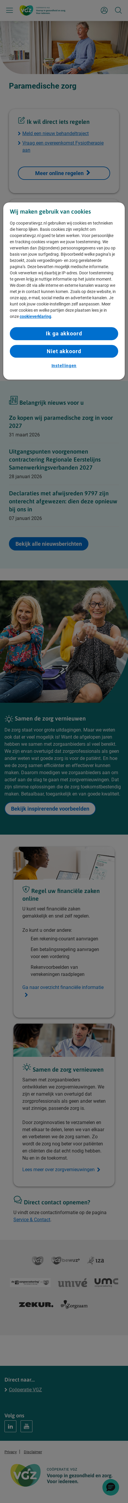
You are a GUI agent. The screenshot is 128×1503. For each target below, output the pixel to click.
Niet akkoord (64, 351)
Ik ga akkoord (64, 334)
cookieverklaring (35, 316)
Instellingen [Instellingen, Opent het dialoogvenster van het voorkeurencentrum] (64, 365)
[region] (64, 291)
